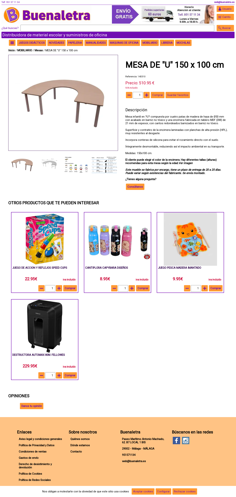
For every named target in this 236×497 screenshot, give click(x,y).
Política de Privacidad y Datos (36, 445)
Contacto (76, 451)
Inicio (11, 50)
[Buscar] (117, 28)
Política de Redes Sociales (35, 480)
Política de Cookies (30, 473)
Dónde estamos (80, 445)
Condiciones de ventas (32, 451)
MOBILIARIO (24, 50)
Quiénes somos (80, 439)
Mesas (39, 50)
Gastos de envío (29, 458)
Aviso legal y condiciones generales (40, 439)
